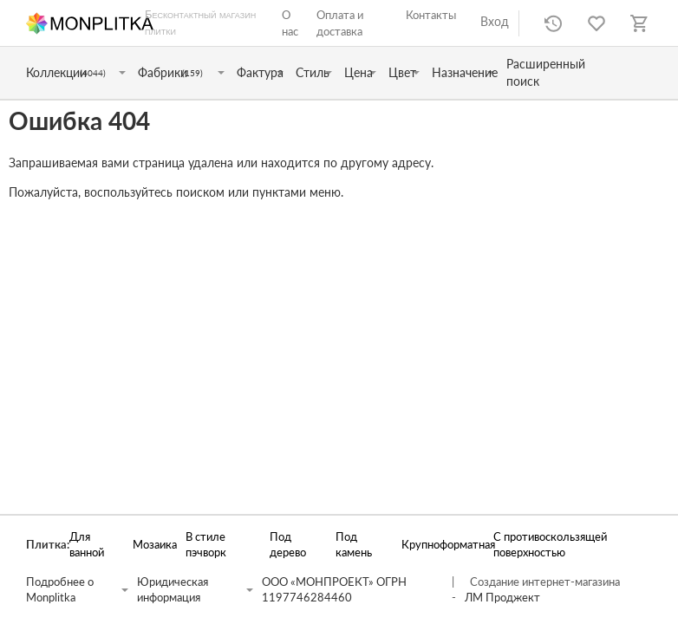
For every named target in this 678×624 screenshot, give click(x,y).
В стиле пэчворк (206, 544)
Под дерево (288, 544)
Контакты (431, 15)
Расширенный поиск (545, 72)
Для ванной (86, 544)
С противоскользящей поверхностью (550, 544)
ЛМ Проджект (502, 597)
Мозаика (150, 544)
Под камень (354, 544)
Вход (494, 21)
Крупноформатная (438, 544)
